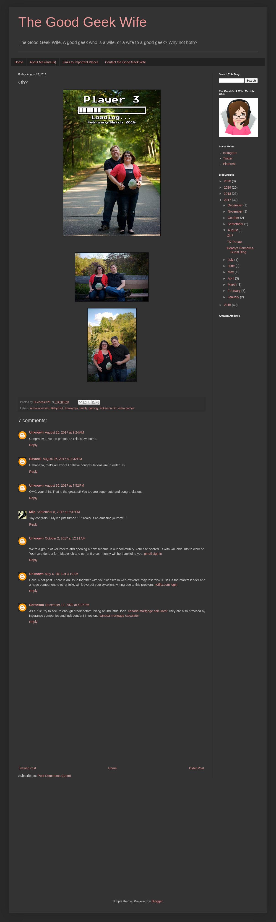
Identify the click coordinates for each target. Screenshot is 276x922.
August (233, 230)
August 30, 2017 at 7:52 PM (64, 485)
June (231, 266)
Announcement (39, 408)
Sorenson (36, 605)
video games (126, 408)
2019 (228, 187)
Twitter (227, 158)
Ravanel (35, 459)
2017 (228, 200)
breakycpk (71, 408)
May (231, 272)
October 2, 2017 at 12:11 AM (65, 538)
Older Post (196, 768)
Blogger (157, 901)
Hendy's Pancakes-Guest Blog (240, 250)
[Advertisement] (111, 728)
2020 (228, 181)
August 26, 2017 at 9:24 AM (64, 432)
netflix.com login (165, 584)
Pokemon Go (107, 408)
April (231, 278)
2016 (228, 305)
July (231, 260)
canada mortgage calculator (147, 611)
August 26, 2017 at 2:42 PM (62, 459)
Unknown (36, 432)
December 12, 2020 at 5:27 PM (67, 605)
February (234, 291)
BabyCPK (57, 408)
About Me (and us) (43, 62)
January (234, 297)
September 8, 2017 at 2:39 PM (58, 512)
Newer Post (27, 768)
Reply (33, 445)
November (235, 211)
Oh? (230, 235)
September (236, 224)
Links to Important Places (81, 62)
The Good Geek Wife (82, 22)
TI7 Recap (234, 242)
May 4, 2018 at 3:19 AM (61, 574)
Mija (32, 512)
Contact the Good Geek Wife (125, 62)
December (235, 205)
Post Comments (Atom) (54, 776)
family (83, 408)
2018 (228, 193)
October (234, 218)
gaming (93, 408)
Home (19, 62)
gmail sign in (153, 553)
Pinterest (229, 164)
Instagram (230, 153)
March (232, 284)
